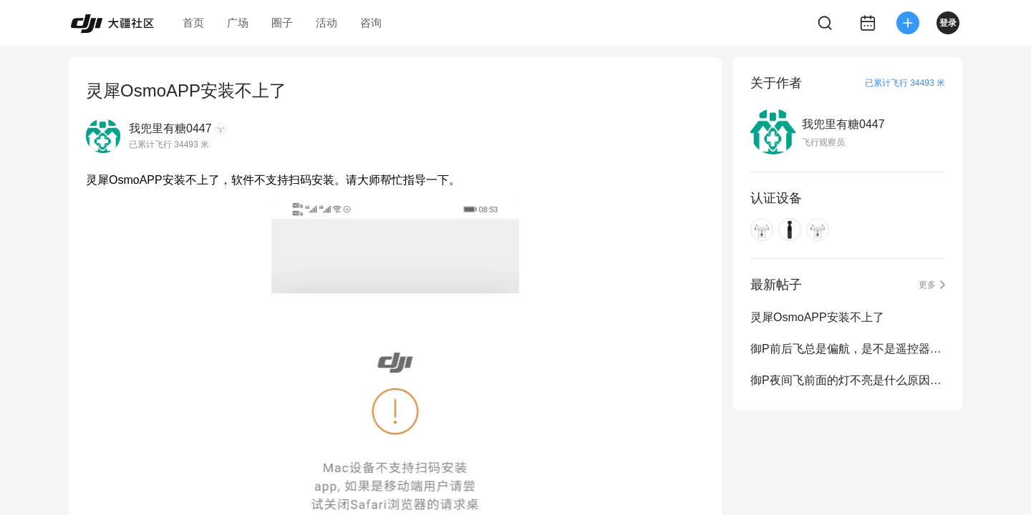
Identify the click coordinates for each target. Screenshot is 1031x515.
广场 (237, 22)
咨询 (371, 22)
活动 (326, 22)
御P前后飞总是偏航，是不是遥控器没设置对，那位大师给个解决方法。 (847, 349)
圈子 (282, 22)
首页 (193, 22)
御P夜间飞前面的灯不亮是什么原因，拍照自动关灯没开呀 (847, 380)
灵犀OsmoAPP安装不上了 (817, 317)
